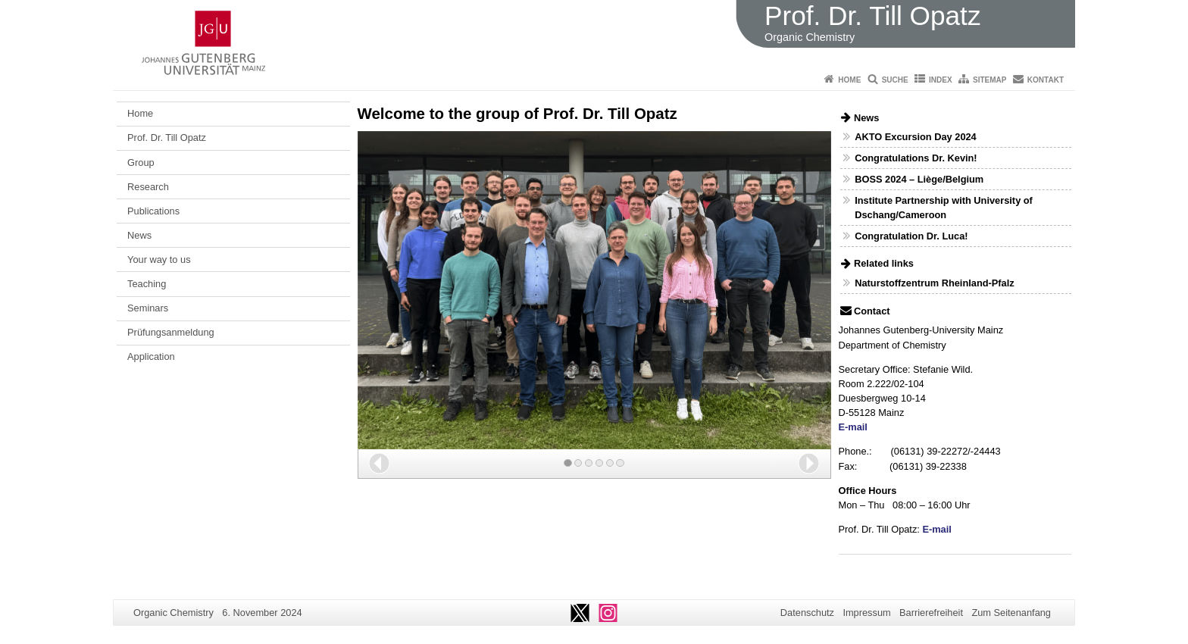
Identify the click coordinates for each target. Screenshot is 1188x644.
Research (148, 186)
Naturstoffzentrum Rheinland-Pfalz (934, 283)
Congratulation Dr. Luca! (911, 236)
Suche (895, 80)
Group (141, 162)
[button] (379, 463)
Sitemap (989, 80)
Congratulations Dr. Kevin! (916, 158)
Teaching (146, 283)
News (139, 235)
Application (151, 356)
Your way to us (158, 259)
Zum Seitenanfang (1011, 612)
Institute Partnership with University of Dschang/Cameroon (944, 207)
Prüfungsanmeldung (170, 332)
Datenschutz (807, 612)
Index (940, 80)
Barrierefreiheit (931, 612)
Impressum (866, 612)
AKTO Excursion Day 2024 (916, 136)
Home (849, 80)
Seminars (147, 308)
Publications (153, 211)
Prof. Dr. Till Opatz (166, 137)
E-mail (853, 427)
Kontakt (1045, 80)
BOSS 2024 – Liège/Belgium (919, 179)
